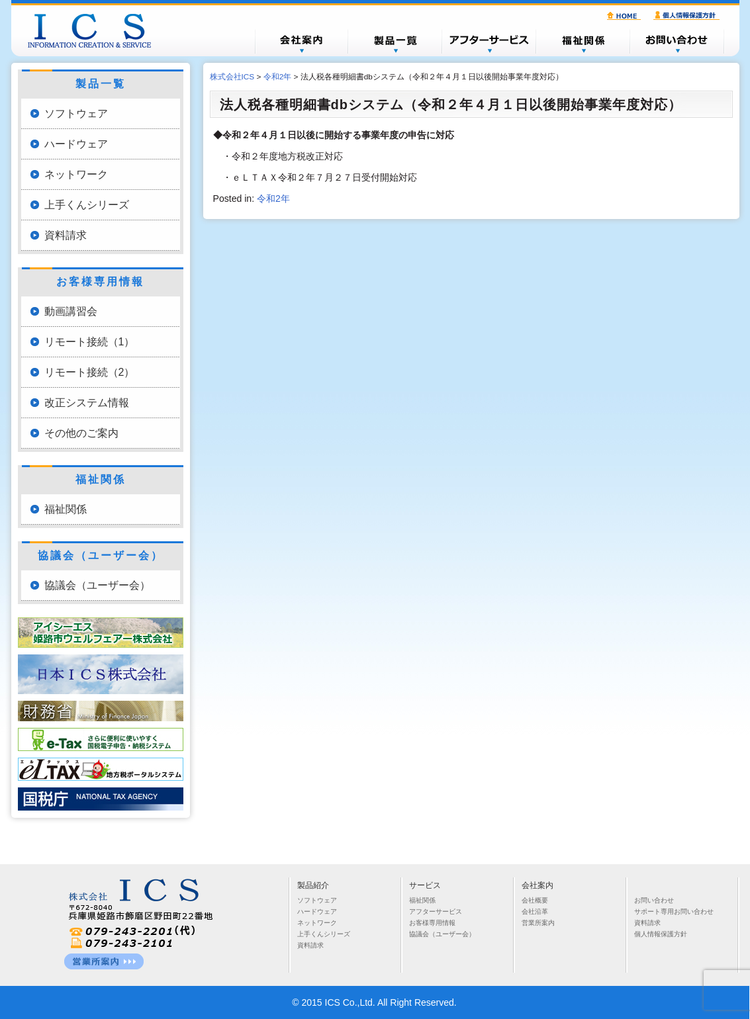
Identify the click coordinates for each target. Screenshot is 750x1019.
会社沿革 (535, 911)
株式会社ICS (95, 30)
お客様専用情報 (432, 922)
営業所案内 (538, 922)
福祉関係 (583, 41)
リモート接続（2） (89, 372)
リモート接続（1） (89, 341)
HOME (625, 15)
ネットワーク (76, 174)
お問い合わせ (677, 41)
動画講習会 (70, 311)
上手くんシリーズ (86, 204)
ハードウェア (76, 144)
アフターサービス (489, 41)
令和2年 (273, 198)
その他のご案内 (81, 433)
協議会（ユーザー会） (97, 585)
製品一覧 (395, 41)
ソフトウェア (76, 113)
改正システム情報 (86, 402)
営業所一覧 (104, 961)
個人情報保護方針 (688, 15)
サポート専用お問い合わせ (674, 911)
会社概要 (301, 41)
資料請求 (65, 235)
